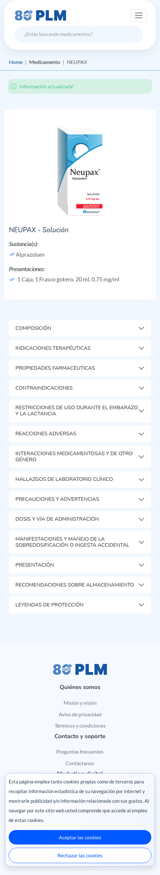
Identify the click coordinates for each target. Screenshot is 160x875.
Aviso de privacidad (80, 714)
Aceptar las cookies (80, 837)
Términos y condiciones (80, 725)
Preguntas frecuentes (79, 751)
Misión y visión (80, 703)
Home (15, 62)
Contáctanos (80, 763)
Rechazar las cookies (80, 855)
